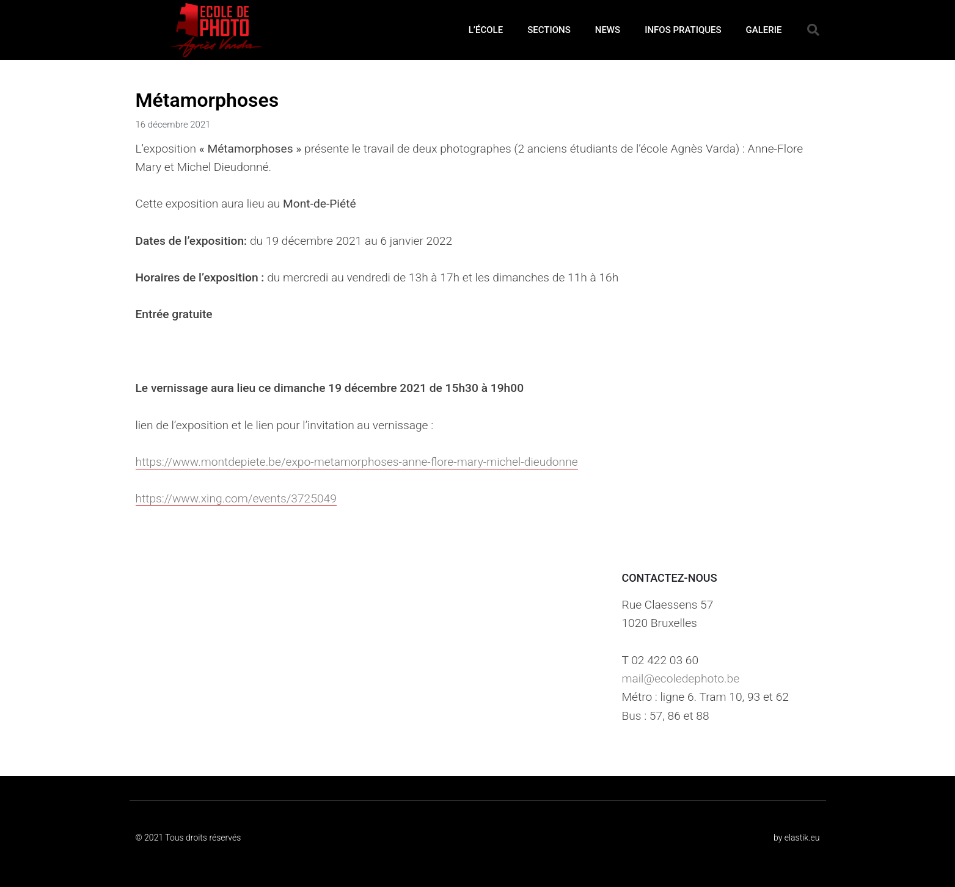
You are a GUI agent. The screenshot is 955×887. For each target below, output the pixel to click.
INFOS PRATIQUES (683, 29)
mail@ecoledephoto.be (680, 679)
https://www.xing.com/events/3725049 (236, 498)
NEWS (607, 29)
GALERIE (764, 29)
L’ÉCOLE (486, 29)
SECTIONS (549, 29)
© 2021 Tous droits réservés (188, 837)
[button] (813, 30)
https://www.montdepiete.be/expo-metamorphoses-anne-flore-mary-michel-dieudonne (357, 462)
